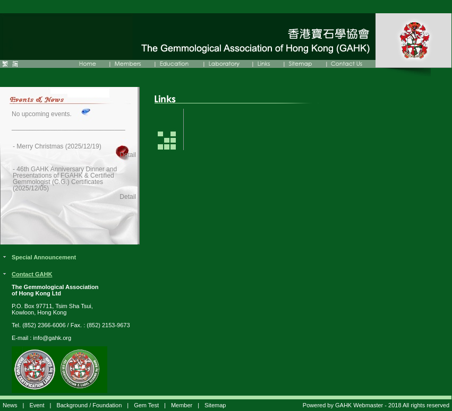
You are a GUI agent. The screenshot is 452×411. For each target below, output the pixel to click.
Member (181, 405)
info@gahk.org (52, 338)
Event (36, 405)
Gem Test (146, 405)
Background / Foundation (89, 405)
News (10, 405)
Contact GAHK (32, 274)
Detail (128, 155)
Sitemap (215, 405)
